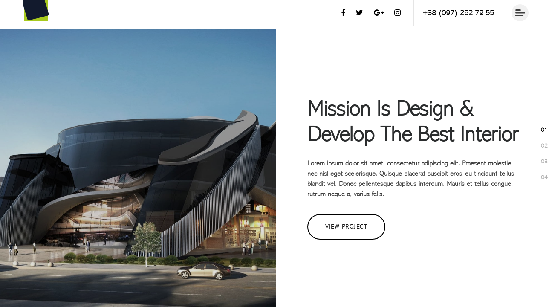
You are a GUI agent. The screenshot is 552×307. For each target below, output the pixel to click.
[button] (544, 129)
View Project (346, 226)
